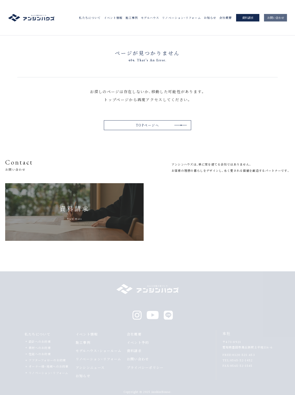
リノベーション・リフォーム (181, 18)
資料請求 (247, 18)
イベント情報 (113, 18)
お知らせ (210, 18)
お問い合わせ (275, 18)
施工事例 (132, 18)
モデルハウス (150, 18)
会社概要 (225, 18)
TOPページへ (147, 125)
